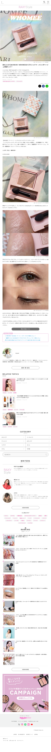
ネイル (28, 445)
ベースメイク (30, 437)
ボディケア (29, 441)
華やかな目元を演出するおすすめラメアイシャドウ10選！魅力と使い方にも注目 (22, 340)
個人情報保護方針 (21, 734)
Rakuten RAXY (8, 2)
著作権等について (29, 734)
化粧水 (22, 520)
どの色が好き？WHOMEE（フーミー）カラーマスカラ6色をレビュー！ (20, 336)
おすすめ (10, 426)
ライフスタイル (22, 523)
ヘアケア (3, 445)
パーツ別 (10, 392)
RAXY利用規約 (14, 721)
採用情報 (36, 734)
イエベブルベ (8, 520)
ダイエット (43, 520)
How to (4, 392)
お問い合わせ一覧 (12, 740)
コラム (3, 449)
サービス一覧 (5, 740)
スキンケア (4, 437)
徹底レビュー (22, 518)
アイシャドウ (19, 81)
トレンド (16, 409)
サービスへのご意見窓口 (22, 721)
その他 (28, 449)
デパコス (29, 520)
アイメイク (9, 79)
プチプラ (44, 518)
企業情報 (15, 734)
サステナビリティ (20, 740)
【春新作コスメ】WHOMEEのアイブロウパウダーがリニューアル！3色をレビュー (23, 338)
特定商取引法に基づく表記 (33, 721)
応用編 (14, 392)
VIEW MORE (25, 508)
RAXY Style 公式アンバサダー (9, 81)
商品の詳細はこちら (25, 329)
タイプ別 (30, 523)
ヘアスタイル (36, 518)
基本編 (40, 515)
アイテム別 (22, 409)
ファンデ (35, 520)
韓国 (45, 515)
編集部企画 (10, 409)
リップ (29, 518)
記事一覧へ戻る (25, 368)
